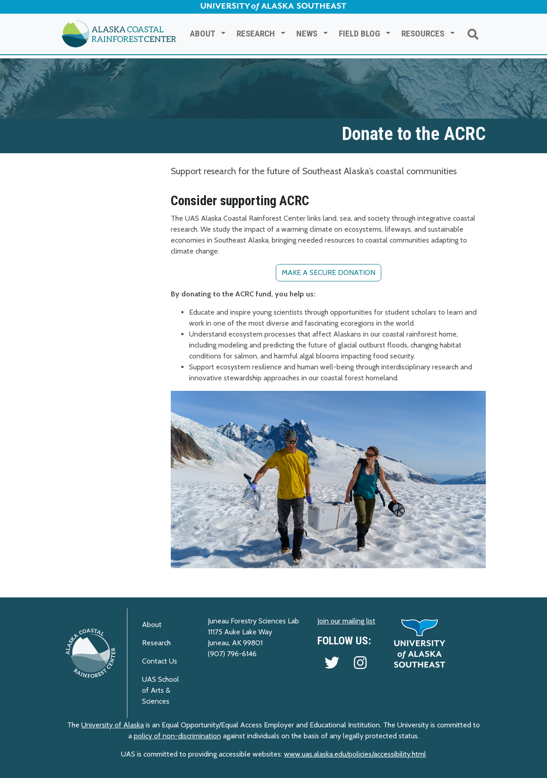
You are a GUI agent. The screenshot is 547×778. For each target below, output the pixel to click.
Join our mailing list (346, 621)
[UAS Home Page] (419, 642)
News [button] (308, 33)
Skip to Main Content (36, 9)
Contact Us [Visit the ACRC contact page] (159, 661)
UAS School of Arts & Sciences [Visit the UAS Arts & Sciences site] (160, 690)
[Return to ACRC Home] (119, 34)
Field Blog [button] (361, 33)
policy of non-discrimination (177, 735)
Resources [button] (424, 33)
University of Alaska (112, 725)
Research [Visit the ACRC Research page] (156, 642)
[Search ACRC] (473, 34)
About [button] (204, 33)
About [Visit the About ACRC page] (152, 624)
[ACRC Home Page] (90, 652)
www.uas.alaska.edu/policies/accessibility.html (355, 754)
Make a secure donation (328, 272)
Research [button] (258, 33)
